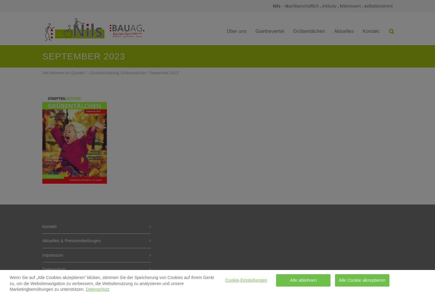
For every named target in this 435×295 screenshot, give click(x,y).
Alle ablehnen (303, 282)
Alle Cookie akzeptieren (362, 282)
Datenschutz (97, 291)
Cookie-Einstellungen (246, 282)
